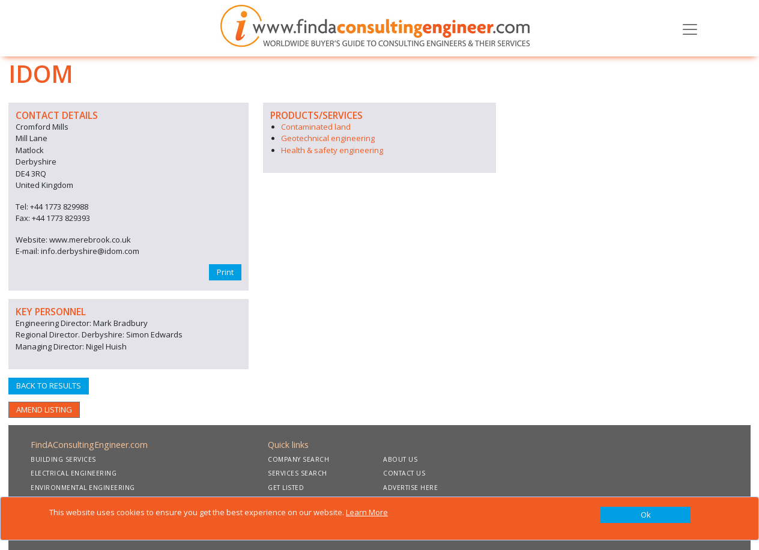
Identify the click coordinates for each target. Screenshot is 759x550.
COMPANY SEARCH (298, 459)
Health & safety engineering (332, 150)
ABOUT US (400, 459)
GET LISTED (286, 487)
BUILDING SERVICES (63, 459)
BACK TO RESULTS (48, 385)
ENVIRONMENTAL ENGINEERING (83, 487)
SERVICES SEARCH (297, 473)
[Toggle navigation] (690, 28)
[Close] (645, 515)
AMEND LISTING (44, 409)
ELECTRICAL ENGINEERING (73, 473)
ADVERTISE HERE (410, 487)
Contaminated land (316, 126)
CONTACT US (404, 473)
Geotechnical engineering (328, 138)
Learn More (367, 512)
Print (225, 272)
